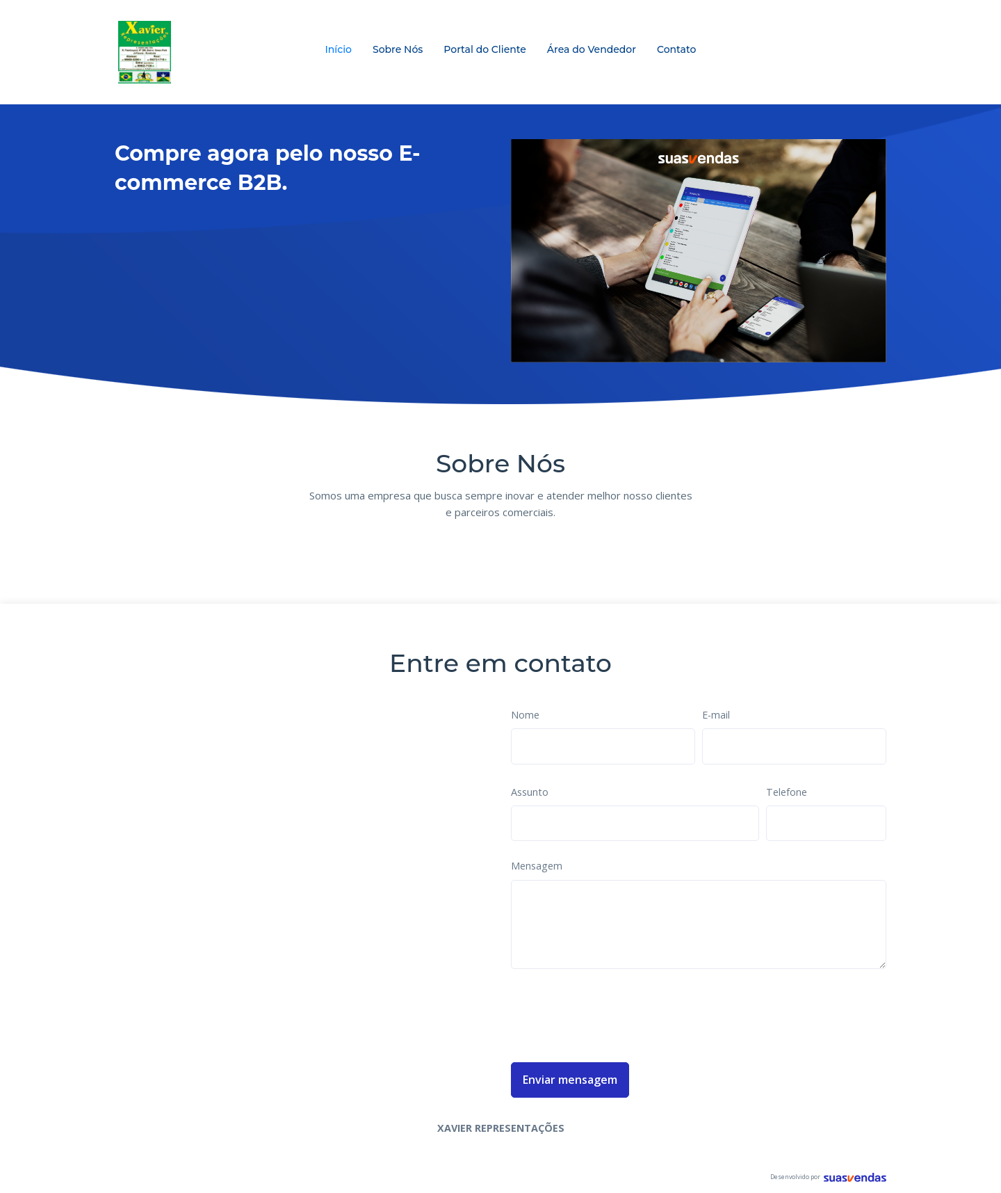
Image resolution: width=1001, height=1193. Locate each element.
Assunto (529, 792)
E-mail (716, 714)
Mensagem (536, 865)
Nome (525, 714)
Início (338, 49)
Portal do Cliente (484, 49)
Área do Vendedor (591, 49)
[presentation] (616, 1013)
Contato (676, 49)
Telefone (786, 792)
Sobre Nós (398, 49)
